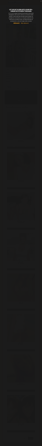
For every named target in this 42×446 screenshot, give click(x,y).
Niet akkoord (25, 23)
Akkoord (16, 23)
